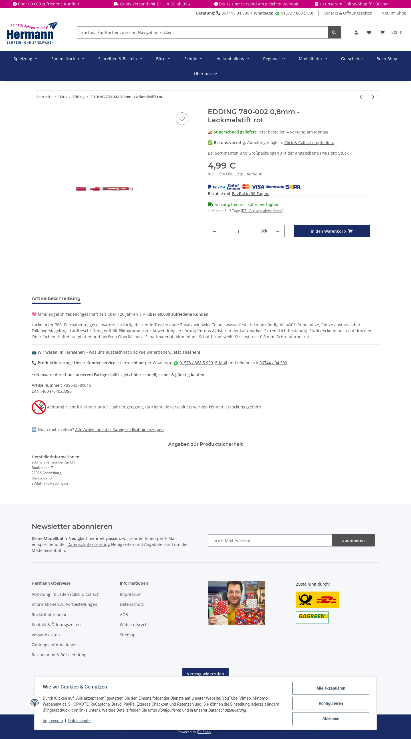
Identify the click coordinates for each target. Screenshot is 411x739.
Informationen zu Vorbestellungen (64, 604)
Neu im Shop (394, 13)
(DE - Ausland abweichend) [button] (262, 210)
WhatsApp (264, 13)
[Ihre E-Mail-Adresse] (270, 540)
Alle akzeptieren (329, 689)
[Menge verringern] (214, 231)
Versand (255, 174)
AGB (124, 614)
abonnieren (353, 540)
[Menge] (239, 231)
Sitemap (128, 634)
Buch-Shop (386, 58)
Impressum (131, 594)
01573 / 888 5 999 (294, 13)
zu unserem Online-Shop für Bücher (354, 4)
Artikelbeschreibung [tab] (56, 298)
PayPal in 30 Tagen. (250, 193)
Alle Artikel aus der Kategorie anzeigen (119, 429)
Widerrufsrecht (134, 624)
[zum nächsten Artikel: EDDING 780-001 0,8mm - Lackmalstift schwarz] (373, 97)
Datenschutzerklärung (88, 544)
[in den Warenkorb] (332, 231)
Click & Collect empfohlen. (309, 142)
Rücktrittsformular (49, 614)
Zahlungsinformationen (54, 644)
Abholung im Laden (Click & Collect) (65, 594)
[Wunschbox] (369, 32)
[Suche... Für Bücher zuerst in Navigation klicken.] (202, 32)
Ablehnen (329, 718)
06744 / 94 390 (232, 13)
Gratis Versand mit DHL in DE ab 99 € (155, 4)
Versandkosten (46, 634)
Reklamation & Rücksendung (59, 654)
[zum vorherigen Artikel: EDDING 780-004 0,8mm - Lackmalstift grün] (361, 97)
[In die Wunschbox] (182, 118)
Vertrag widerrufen (205, 674)
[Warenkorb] (391, 32)
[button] (356, 32)
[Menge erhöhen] (277, 231)
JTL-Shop (204, 731)
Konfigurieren (330, 704)
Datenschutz (132, 604)
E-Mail (221, 362)
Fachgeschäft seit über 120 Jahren (105, 314)
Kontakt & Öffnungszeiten (347, 13)
